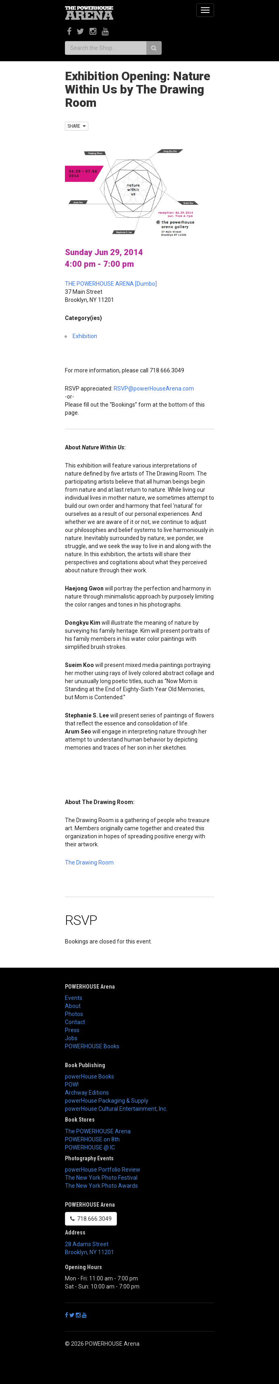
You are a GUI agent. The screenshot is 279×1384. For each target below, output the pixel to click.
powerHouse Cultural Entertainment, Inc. (116, 1109)
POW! (72, 1084)
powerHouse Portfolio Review (102, 1169)
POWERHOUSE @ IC (90, 1147)
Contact (75, 1022)
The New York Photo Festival (101, 1177)
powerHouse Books (89, 1076)
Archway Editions (87, 1092)
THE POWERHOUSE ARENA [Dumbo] (111, 284)
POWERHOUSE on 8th (92, 1139)
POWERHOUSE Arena (90, 986)
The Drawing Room (89, 862)
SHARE (76, 126)
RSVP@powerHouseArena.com (154, 388)
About (73, 1006)
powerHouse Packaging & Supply (106, 1100)
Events (73, 998)
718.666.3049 (91, 1219)
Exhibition (85, 336)
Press (72, 1030)
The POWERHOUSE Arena (98, 1131)
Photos (74, 1014)
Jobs (71, 1038)
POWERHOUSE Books (92, 1046)
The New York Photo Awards (101, 1185)
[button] (139, 881)
